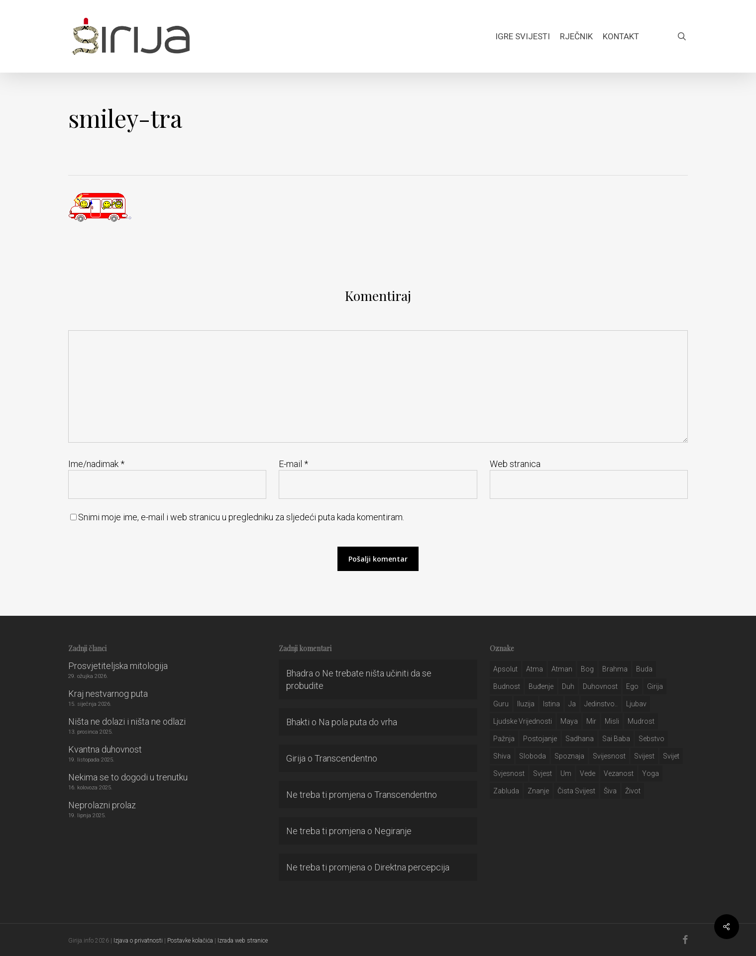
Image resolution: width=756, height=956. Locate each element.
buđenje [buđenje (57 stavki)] (541, 686)
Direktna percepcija (411, 867)
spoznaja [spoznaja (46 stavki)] (569, 756)
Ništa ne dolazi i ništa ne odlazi (127, 721)
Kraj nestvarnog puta (108, 693)
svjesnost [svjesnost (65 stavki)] (509, 773)
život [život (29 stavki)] (633, 791)
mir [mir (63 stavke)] (591, 721)
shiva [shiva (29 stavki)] (502, 756)
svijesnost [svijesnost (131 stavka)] (609, 756)
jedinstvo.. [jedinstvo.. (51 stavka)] (601, 704)
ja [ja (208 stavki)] (572, 704)
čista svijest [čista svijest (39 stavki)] (576, 791)
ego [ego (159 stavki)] (632, 686)
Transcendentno (346, 758)
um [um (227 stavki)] (565, 773)
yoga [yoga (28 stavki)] (650, 773)
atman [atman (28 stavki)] (561, 669)
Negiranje (393, 831)
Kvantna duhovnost (105, 749)
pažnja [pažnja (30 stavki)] (504, 739)
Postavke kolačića (190, 940)
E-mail (293, 464)
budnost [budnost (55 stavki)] (506, 686)
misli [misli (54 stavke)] (612, 721)
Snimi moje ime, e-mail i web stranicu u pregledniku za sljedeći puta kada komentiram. (241, 517)
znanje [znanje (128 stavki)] (538, 791)
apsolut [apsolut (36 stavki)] (505, 669)
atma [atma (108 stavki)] (534, 669)
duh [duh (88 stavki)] (568, 686)
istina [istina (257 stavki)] (551, 704)
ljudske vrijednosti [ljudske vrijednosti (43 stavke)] (522, 721)
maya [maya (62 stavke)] (569, 721)
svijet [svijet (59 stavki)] (671, 756)
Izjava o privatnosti (138, 940)
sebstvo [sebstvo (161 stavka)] (651, 739)
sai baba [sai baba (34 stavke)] (616, 739)
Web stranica (515, 464)
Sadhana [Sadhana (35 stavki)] (579, 739)
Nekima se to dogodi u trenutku (128, 777)
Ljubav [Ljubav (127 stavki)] (636, 704)
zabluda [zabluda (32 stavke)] (506, 791)
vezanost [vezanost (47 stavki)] (619, 773)
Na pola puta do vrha (358, 722)
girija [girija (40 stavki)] (655, 686)
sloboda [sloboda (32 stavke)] (532, 756)
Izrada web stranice (242, 940)
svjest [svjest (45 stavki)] (542, 773)
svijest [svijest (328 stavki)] (644, 756)
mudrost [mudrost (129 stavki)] (641, 721)
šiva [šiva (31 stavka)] (610, 791)
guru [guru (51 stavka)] (501, 704)
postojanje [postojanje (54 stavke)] (540, 739)
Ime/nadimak (96, 464)
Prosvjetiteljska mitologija (118, 666)
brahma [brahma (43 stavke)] (615, 669)
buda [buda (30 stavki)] (644, 669)
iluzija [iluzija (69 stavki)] (526, 704)
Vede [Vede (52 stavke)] (587, 773)
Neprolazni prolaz (102, 805)
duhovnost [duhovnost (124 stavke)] (600, 686)
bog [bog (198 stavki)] (587, 669)
